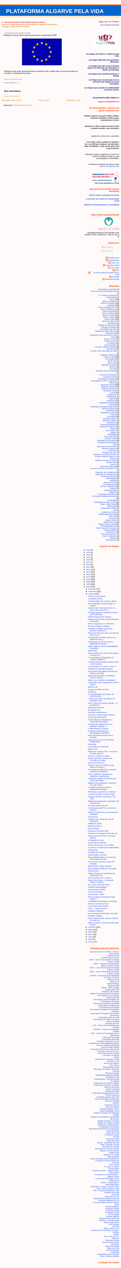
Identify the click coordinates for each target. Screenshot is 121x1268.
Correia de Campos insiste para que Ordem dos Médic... (102, 779)
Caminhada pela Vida (110, 1039)
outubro (91, 594)
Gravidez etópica (110, 419)
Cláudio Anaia (113, 258)
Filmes (113, 415)
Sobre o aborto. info (111, 1228)
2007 (88, 587)
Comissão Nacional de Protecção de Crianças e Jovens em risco (104, 1050)
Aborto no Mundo (108, 303)
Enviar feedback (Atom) (22, 105)
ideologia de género (108, 427)
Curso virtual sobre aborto (98, 906)
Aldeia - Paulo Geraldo (110, 988)
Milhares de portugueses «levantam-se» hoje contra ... (102, 784)
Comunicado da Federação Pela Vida (102, 913)
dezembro (92, 589)
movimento (112, 450)
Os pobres (92, 692)
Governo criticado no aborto (99, 756)
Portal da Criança (112, 1208)
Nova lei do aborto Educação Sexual (105, 291)
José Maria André (112, 265)
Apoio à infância (108, 313)
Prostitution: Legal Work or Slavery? (102, 792)
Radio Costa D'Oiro (108, 504)
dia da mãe (112, 361)
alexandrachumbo (112, 279)
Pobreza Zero (93, 871)
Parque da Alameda (109, 476)
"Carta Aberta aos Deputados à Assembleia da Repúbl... (100, 721)
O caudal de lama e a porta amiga (101, 794)
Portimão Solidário (95, 916)
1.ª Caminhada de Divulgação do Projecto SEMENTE (101, 658)
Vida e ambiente (109, 536)
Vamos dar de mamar (110, 1242)
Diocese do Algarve (111, 1063)
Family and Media (112, 1091)
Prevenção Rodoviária (107, 494)
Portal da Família (112, 1210)
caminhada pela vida (108, 329)
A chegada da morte (96, 840)
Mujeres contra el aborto (109, 1151)
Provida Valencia (112, 1216)
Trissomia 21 (110, 532)
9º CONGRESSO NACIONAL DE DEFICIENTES (101, 695)
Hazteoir (116, 1103)
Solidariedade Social (106, 514)
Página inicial (44, 100)
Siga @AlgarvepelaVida (109, 25)
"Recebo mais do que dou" (98, 904)
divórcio (112, 367)
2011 (88, 577)
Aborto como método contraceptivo (101, 680)
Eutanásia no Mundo (107, 403)
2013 (88, 572)
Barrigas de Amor (112, 1023)
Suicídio (112, 518)
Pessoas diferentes (108, 486)
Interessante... (93, 850)
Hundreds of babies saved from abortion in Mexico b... (100, 630)
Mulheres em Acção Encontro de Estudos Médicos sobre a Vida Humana (106, 456)
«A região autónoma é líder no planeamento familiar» (100, 788)
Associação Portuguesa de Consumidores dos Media (108, 1006)
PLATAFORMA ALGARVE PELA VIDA (55, 11)
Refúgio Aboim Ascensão (109, 1218)
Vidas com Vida (113, 1248)
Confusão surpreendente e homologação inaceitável (98, 732)
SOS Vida (113, 516)
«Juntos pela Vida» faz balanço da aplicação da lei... (101, 700)
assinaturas (112, 323)
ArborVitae (92, 744)
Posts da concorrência (96, 596)
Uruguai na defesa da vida (98, 689)
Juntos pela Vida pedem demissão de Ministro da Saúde (103, 672)
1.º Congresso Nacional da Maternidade (108, 296)
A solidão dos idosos (96, 852)
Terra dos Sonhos (112, 1240)
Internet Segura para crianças (99, 617)
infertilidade (112, 435)
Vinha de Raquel (112, 1250)
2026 (88, 550)
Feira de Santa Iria (109, 409)
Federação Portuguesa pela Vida (103, 407)
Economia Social (110, 377)
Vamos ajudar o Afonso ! (97, 855)
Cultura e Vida (109, 357)
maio (90, 937)
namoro (113, 464)
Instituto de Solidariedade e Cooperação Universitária (108, 1126)
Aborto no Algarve (109, 301)
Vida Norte (115, 1244)
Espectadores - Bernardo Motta (106, 1079)
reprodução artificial (109, 508)
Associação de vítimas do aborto (106, 1019)
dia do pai (112, 363)
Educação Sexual (108, 385)
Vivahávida (115, 1252)
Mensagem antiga (73, 100)
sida (115, 510)
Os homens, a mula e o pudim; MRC (104, 1187)
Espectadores (113, 260)
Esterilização (111, 397)
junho (90, 934)
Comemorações (110, 345)
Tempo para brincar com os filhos (101, 845)
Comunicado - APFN (96, 894)
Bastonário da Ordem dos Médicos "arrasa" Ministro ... (101, 677)
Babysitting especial (96, 707)
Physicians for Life (112, 1196)
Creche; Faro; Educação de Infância (105, 351)
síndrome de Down (109, 512)
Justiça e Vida (110, 438)
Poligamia (113, 492)
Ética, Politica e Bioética (109, 1256)
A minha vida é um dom (110, 958)
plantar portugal (110, 490)
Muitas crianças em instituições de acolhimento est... (101, 874)
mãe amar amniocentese (107, 446)
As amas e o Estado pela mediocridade (103, 848)
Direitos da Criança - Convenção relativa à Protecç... (101, 881)
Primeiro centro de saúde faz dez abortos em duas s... (101, 766)
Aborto (112, 299)
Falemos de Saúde (111, 1087)
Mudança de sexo (109, 452)
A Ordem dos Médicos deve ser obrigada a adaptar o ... (100, 725)
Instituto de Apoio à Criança (108, 1121)
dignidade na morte (109, 365)
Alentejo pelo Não (112, 990)
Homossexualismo (112, 1105)
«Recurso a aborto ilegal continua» (101, 715)
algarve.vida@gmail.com (109, 166)
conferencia (111, 349)
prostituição (112, 500)
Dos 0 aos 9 (114, 1065)
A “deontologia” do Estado (98, 729)
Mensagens (107, 247)
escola (113, 393)
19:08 (18, 82)
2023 (88, 557)
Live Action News (112, 1139)
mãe (115, 444)
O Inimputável (113, 1169)
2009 (88, 582)
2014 (88, 570)
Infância (113, 433)
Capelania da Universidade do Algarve (104, 1043)
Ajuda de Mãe (113, 986)
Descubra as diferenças (97, 712)
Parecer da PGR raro (96, 763)
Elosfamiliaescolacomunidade (107, 1075)
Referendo (111, 506)
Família (112, 405)
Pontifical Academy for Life (108, 1200)
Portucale (115, 277)
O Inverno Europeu (95, 892)
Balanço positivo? (95, 826)
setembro (92, 927)
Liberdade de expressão (107, 442)
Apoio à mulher (108, 315)
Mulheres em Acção (111, 1155)
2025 (88, 553)
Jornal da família (112, 1131)
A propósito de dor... (96, 599)
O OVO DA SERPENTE (97, 717)
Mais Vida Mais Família (110, 1145)
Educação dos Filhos (106, 379)
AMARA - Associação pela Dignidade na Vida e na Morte (104, 977)
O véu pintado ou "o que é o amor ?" (102, 666)
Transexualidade (110, 530)
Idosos (113, 429)
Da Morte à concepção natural (107, 1059)
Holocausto (111, 423)
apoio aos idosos (109, 321)
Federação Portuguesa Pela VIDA (105, 1093)
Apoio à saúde (109, 317)
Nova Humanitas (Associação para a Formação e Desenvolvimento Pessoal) (104, 1161)
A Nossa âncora (113, 956)
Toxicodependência (108, 526)
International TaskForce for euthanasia (104, 1129)
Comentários (108, 251)
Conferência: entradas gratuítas (100, 669)
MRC (117, 270)
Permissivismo (109, 484)
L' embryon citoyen (111, 1135)
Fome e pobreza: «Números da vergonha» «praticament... (100, 775)
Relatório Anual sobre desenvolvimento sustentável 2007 (30, 35)
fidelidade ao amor (108, 413)
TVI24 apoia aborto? (108, 534)
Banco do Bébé (113, 1021)
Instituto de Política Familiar (108, 1123)
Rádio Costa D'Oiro (111, 1222)
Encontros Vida (109, 391)
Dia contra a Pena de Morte (99, 885)
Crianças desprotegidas (97, 887)
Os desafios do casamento (98, 747)
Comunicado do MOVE (97, 843)
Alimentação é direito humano (99, 866)
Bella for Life (93, 687)
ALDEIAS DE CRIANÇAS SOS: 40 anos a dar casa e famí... (101, 609)
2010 (88, 579)
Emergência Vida (112, 1077)
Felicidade (110, 411)
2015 (88, 567)
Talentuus (115, 1238)
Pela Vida (115, 1194)
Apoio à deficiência (108, 309)
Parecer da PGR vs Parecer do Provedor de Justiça (100, 759)
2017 (88, 562)
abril (90, 939)
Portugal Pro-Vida (112, 1212)
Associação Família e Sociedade (106, 1003)
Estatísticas (112, 395)
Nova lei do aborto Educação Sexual (104, 468)
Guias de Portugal (112, 1101)
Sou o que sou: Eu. (111, 1236)
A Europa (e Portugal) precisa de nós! (103, 833)
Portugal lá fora (94, 710)
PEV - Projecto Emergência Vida (106, 1191)
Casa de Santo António (110, 1047)
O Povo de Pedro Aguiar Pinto (107, 1179)
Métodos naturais (109, 448)
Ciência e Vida (110, 339)
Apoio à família (109, 311)
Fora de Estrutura (112, 1095)
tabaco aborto (111, 520)
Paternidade (111, 478)
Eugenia (112, 399)
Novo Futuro (114, 1165)
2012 (88, 574)
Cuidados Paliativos (108, 355)
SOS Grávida (114, 1224)
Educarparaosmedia (111, 1067)
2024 (88, 555)
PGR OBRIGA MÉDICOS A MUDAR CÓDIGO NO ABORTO (102, 771)
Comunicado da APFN (96, 890)
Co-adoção (111, 343)
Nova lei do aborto (107, 466)
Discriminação (93, 828)
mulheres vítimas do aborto (106, 460)
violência (113, 538)
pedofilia (113, 480)
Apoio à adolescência (107, 307)
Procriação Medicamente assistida (105, 496)
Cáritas (116, 1057)
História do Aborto (109, 421)
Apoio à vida (110, 319)
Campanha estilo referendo (106, 331)
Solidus (116, 1234)
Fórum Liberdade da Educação (107, 1099)
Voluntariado (111, 540)
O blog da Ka (114, 1181)
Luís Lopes (114, 268)
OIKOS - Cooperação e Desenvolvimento (110, 1184)
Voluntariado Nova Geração (108, 1254)
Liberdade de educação (106, 440)
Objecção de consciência (106, 472)
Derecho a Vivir (113, 1061)
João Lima (115, 263)
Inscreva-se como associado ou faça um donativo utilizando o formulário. (29, 24)
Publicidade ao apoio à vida (105, 502)
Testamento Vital (110, 522)
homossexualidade (108, 425)
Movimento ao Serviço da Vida (107, 1149)
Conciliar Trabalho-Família (105, 347)
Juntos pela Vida (110, 437)
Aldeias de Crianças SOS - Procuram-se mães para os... (103, 753)
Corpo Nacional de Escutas (108, 1053)
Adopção (111, 305)
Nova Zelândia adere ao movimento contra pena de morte (102, 858)
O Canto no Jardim (111, 1167)
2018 (88, 560)
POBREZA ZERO (95, 824)
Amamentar (92, 651)
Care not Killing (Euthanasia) (108, 1045)
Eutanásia (111, 401)
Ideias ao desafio (112, 1107)
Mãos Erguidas (113, 1157)
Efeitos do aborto (108, 387)
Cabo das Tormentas (111, 1037)
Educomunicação (112, 1073)
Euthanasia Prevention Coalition (106, 1083)
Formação (111, 417)
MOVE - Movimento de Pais (108, 1143)
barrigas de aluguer (109, 327)
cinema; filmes (110, 341)
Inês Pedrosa (111, 431)
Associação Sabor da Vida (108, 1017)
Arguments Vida (113, 998)
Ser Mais (115, 1226)
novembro (92, 591)
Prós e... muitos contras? (98, 909)
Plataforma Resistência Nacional (106, 1198)
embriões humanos (109, 389)
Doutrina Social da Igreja (106, 371)
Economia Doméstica (108, 375)
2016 (88, 565)
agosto (91, 930)
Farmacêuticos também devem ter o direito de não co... (102, 638)
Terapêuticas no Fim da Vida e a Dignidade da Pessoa (100, 643)
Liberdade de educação (107, 289)
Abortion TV (114, 982)
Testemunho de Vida (106, 524)
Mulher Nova (114, 1153)
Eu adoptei (115, 1081)
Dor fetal (113, 369)
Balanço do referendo (107, 325)
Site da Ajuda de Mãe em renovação (102, 869)
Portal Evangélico (112, 1206)
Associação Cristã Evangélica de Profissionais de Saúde (106, 1000)
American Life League (110, 992)
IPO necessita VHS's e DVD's (99, 878)
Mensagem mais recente (11, 100)
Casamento (110, 333)
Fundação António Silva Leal (108, 1097)
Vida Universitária (112, 1246)
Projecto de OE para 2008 (98, 831)
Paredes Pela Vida (111, 1193)
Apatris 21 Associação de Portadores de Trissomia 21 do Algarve (104, 995)
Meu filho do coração (111, 1147)
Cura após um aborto (110, 1055)
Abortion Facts (113, 980)
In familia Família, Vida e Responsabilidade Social (109, 1110)
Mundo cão (111, 462)
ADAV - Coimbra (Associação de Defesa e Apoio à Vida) (106, 965)
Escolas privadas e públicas (99, 626)
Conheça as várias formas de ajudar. (15, 26)
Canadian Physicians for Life (108, 1041)
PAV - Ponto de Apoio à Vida (108, 1189)
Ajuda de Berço (113, 984)
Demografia (110, 359)
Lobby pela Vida (112, 1141)
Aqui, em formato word (13, 79)
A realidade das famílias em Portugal (102, 901)
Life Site (116, 1137)
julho (90, 932)
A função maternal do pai (98, 805)
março (91, 942)
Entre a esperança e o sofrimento (101, 624)
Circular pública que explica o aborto (102, 601)
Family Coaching (112, 1089)
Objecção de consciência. (105, 474)
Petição (113, 488)
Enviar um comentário (11, 96)
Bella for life (92, 749)
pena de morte (110, 482)
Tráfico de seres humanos (106, 528)
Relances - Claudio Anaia (109, 1220)
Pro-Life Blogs (113, 1214)
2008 (88, 584)
